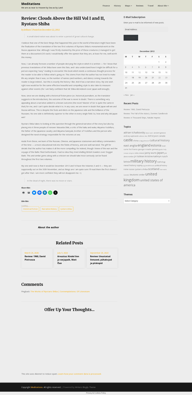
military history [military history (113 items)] (143, 161)
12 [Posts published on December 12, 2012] (139, 72)
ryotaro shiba (66, 209)
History (117, 5)
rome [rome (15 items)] (126, 169)
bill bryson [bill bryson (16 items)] (153, 136)
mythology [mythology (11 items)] (161, 162)
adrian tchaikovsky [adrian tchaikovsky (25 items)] (134, 132)
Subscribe (130, 38)
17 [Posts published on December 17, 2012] (126, 77)
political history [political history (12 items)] (161, 165)
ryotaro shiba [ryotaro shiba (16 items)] (141, 169)
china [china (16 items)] (135, 140)
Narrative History (49, 209)
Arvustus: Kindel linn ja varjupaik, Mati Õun (68, 259)
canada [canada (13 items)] (162, 136)
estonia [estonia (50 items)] (156, 145)
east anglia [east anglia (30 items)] (130, 145)
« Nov (126, 95)
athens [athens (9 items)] (141, 136)
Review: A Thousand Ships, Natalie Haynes (142, 117)
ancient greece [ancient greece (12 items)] (160, 133)
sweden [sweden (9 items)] (126, 175)
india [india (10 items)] (136, 153)
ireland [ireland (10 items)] (141, 153)
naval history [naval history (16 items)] (130, 165)
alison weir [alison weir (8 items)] (149, 133)
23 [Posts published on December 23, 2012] (166, 77)
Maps (127, 5)
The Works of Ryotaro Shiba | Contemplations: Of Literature (60, 291)
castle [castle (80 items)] (128, 140)
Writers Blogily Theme (85, 387)
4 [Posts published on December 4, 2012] (132, 67)
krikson (27, 30)
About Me (162, 5)
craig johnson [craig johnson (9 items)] (144, 141)
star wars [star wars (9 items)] (163, 169)
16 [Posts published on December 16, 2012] (166, 72)
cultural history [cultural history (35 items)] (160, 140)
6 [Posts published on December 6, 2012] (145, 67)
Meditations (30, 4)
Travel (150, 5)
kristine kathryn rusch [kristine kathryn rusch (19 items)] (156, 156)
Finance (106, 5)
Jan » (132, 95)
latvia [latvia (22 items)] (127, 161)
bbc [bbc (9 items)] (146, 136)
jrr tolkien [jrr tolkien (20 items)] (139, 156)
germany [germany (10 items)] (155, 149)
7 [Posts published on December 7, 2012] (152, 67)
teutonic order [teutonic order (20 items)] (137, 174)
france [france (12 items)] (135, 149)
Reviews (139, 5)
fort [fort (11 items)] (130, 149)
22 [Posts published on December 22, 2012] (159, 77)
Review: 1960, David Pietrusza (136, 109)
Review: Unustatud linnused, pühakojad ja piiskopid (101, 259)
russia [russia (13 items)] (131, 169)
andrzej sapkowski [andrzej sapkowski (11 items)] (131, 136)
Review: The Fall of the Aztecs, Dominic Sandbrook (146, 113)
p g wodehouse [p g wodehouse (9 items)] (148, 166)
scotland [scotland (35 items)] (153, 169)
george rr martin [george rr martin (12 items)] (144, 149)
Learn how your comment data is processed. (79, 373)
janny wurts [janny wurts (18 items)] (151, 152)
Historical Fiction (30, 209)
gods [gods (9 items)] (161, 149)
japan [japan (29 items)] (160, 153)
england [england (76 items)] (144, 145)
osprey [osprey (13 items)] (140, 165)
